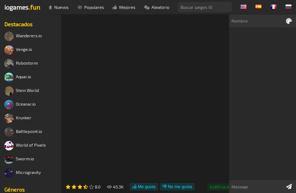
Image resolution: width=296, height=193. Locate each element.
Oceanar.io (20, 104)
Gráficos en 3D (224, 186)
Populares (90, 7)
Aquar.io (17, 77)
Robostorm (21, 63)
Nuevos (59, 7)
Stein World (21, 91)
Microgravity (22, 173)
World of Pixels (25, 145)
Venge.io (18, 50)
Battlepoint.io (23, 132)
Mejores (124, 7)
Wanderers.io (23, 36)
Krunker (17, 118)
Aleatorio (156, 7)
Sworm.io (19, 159)
